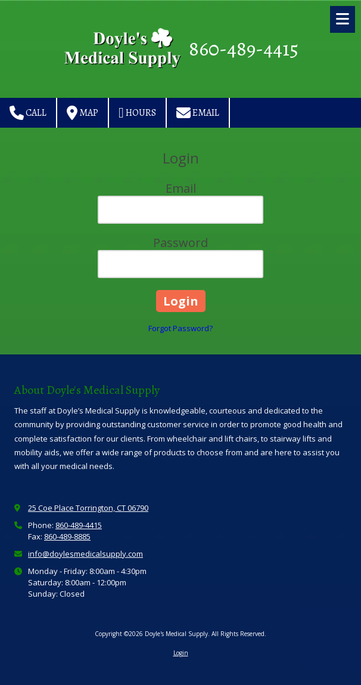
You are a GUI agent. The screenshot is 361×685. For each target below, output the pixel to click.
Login (180, 653)
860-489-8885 (67, 536)
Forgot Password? (180, 328)
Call (28, 113)
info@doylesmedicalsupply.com (85, 553)
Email (197, 113)
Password (180, 242)
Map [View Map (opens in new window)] (82, 113)
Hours (137, 113)
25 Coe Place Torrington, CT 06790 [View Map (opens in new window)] (88, 507)
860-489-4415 (243, 49)
